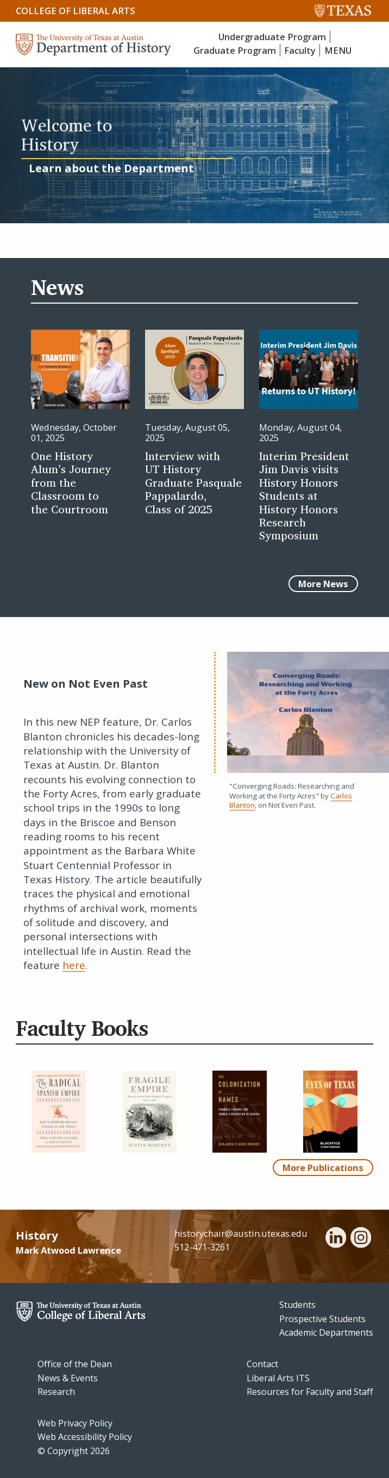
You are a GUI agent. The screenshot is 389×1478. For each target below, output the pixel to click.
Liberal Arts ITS (278, 1378)
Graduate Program (234, 50)
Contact (262, 1364)
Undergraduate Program (272, 36)
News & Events (67, 1378)
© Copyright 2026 (73, 1451)
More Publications (323, 1167)
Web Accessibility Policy (84, 1437)
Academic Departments (326, 1332)
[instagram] (360, 1239)
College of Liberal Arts (75, 10)
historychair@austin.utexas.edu (241, 1233)
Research (56, 1392)
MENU (338, 50)
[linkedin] (335, 1239)
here (73, 965)
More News (323, 583)
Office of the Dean (74, 1364)
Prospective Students (322, 1319)
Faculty (300, 50)
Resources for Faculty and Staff (310, 1392)
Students (297, 1305)
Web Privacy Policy (74, 1423)
